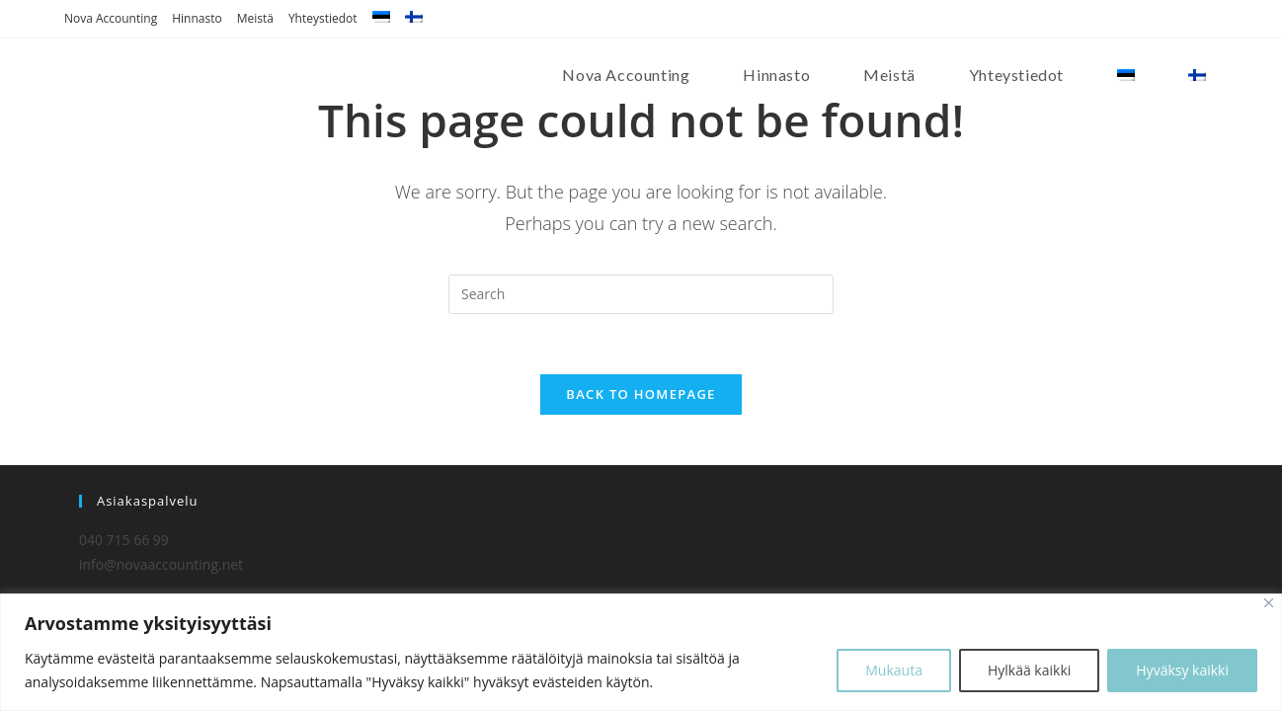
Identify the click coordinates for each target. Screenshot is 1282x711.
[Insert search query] (641, 294)
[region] (641, 652)
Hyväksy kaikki (1182, 670)
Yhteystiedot (323, 18)
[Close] (1268, 602)
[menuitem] (381, 19)
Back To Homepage (640, 394)
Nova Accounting (110, 18)
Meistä (255, 18)
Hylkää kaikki (1029, 670)
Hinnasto (196, 18)
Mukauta (893, 670)
